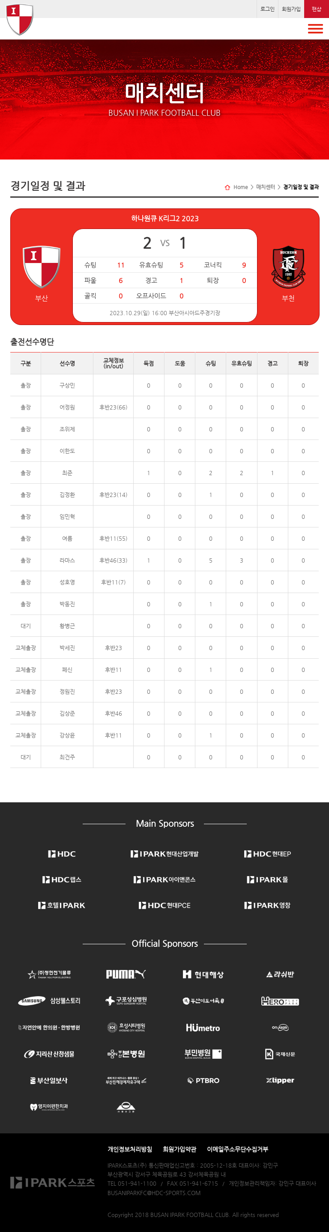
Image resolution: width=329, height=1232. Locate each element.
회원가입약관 (179, 1149)
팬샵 (316, 9)
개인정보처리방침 (130, 1149)
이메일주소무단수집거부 (237, 1149)
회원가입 (291, 9)
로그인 (267, 9)
